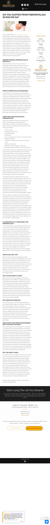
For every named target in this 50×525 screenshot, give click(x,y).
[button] (15, 428)
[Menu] (25, 461)
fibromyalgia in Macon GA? (21, 34)
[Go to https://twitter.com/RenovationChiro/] (25, 5)
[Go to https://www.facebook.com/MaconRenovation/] (22, 5)
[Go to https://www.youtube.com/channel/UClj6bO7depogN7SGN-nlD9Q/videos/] (28, 5)
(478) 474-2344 (40, 4)
